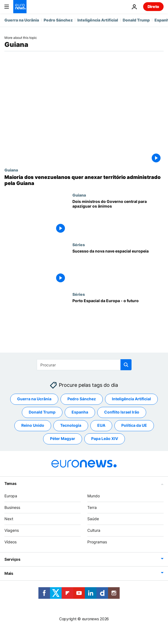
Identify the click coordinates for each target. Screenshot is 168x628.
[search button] (126, 364)
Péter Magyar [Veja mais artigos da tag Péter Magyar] (62, 438)
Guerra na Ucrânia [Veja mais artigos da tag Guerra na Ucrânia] (34, 399)
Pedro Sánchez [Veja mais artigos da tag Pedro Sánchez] (81, 399)
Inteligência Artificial (97, 20)
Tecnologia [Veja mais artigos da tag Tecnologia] (70, 425)
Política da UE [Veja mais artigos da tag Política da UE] (134, 425)
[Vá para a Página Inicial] (20, 6)
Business (12, 507)
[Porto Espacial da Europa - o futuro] (118, 317)
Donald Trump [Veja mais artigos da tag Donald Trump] (42, 412)
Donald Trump (136, 20)
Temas (10, 483)
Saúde (93, 519)
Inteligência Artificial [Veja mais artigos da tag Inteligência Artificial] (131, 399)
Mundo (93, 495)
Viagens (11, 530)
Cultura (93, 530)
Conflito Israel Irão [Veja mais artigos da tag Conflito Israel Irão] (121, 412)
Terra (92, 507)
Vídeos (10, 542)
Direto (153, 6)
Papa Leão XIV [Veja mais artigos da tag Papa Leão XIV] (104, 438)
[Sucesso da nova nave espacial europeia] (118, 267)
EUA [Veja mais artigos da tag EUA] (101, 425)
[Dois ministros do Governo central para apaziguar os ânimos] (118, 217)
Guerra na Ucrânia (21, 20)
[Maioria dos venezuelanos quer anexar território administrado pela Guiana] (84, 180)
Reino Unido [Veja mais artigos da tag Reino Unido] (32, 425)
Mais (8, 573)
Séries (78, 244)
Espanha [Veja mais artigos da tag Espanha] (80, 412)
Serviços (12, 559)
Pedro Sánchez (58, 20)
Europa (10, 495)
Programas (97, 542)
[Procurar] (84, 364)
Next (8, 519)
